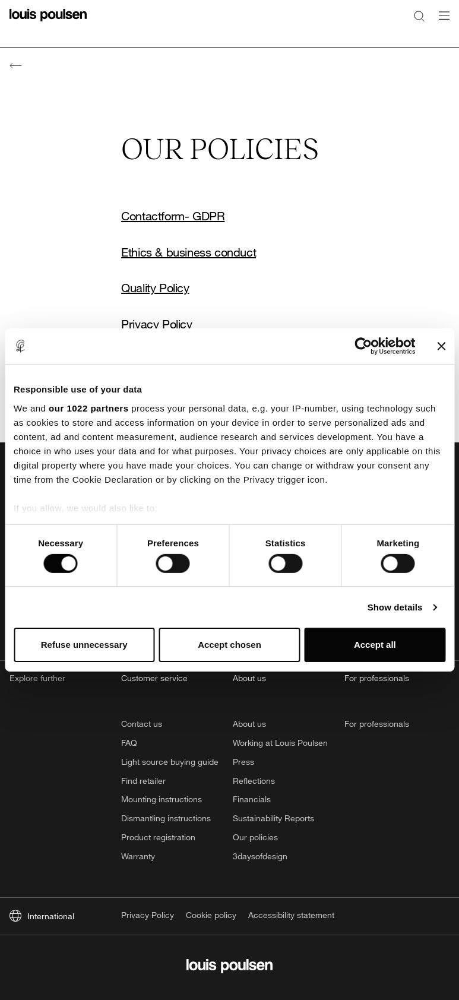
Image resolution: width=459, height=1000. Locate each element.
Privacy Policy (156, 324)
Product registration (158, 837)
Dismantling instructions (166, 818)
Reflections (254, 781)
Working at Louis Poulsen (280, 743)
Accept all (375, 645)
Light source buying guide (170, 762)
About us (249, 724)
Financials (252, 799)
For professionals (376, 724)
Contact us (141, 724)
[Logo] (48, 22)
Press (243, 762)
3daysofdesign (260, 856)
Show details (395, 607)
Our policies (255, 837)
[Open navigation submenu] (440, 22)
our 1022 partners (88, 408)
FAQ (129, 743)
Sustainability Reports (273, 818)
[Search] (419, 15)
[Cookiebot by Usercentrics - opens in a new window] (363, 346)
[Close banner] (441, 346)
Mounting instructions (161, 799)
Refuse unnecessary (84, 645)
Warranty (138, 856)
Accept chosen (229, 645)
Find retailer (143, 781)
